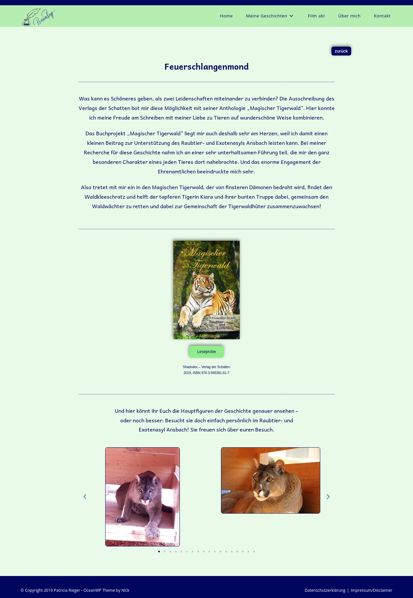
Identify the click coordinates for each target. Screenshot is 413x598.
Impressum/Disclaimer (371, 590)
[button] (85, 497)
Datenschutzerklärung (325, 590)
